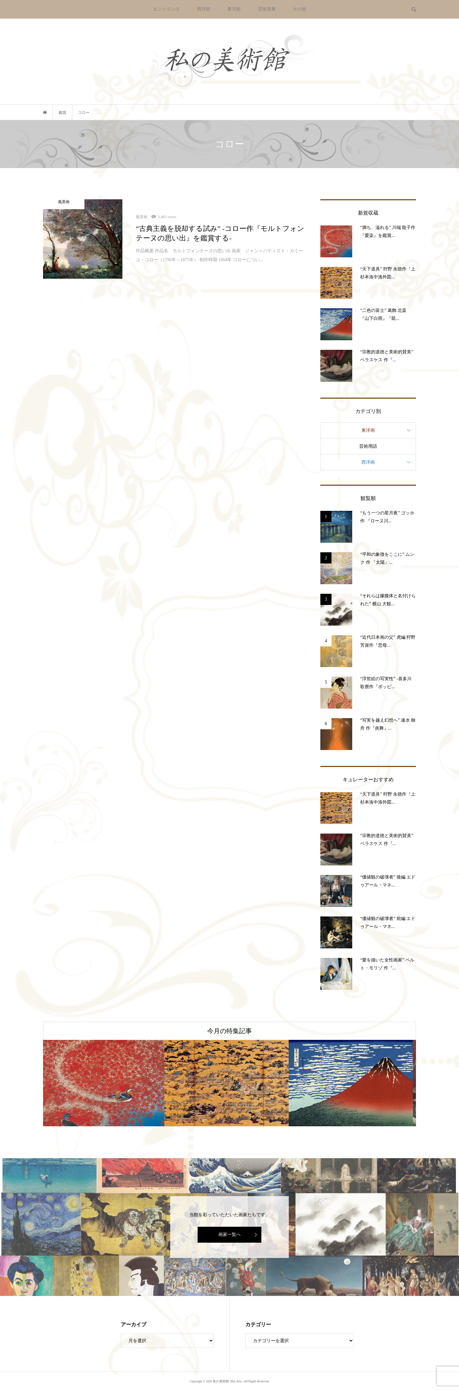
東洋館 (234, 9)
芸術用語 (368, 446)
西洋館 (203, 9)
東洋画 (368, 430)
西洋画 (368, 462)
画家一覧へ (229, 1234)
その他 (299, 9)
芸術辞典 (267, 9)
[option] (105, 1083)
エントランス (166, 9)
